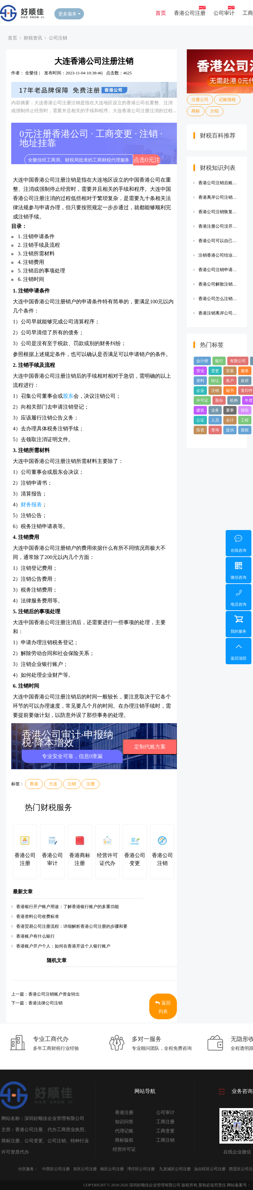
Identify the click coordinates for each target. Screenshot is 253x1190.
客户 (230, 380)
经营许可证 (124, 1149)
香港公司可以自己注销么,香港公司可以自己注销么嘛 (219, 240)
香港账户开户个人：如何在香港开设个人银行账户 (63, 946)
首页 (160, 13)
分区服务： (28, 1169)
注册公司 (200, 99)
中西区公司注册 (56, 1169)
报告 (245, 410)
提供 (230, 430)
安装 (230, 370)
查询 (215, 430)
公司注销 (58, 37)
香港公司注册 (190, 13)
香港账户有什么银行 (35, 936)
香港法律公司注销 (45, 1002)
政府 (245, 380)
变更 (215, 370)
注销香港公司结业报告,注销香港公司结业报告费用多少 (219, 255)
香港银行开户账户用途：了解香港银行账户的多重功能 (67, 906)
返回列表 (163, 1007)
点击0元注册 (146, 161)
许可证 (202, 400)
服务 (245, 370)
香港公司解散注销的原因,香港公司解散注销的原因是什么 (219, 284)
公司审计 (224, 13)
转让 (215, 380)
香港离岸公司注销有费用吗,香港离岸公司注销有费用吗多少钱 (219, 197)
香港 (34, 783)
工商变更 (165, 1130)
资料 (200, 380)
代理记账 (124, 1130)
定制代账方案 (150, 746)
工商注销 (165, 1140)
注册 (90, 783)
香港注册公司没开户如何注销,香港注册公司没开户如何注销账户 (219, 226)
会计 (230, 420)
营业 (200, 370)
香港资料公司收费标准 (37, 916)
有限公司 (238, 361)
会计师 (202, 361)
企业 (200, 390)
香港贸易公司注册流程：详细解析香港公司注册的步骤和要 (71, 926)
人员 (215, 420)
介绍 (214, 111)
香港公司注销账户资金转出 (54, 994)
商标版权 (124, 1140)
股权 (245, 430)
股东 (68, 396)
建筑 (200, 410)
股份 (219, 400)
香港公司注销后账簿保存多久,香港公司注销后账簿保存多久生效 (219, 182)
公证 (200, 420)
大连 (53, 783)
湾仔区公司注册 (141, 1169)
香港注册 (124, 1112)
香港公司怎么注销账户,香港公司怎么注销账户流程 (219, 298)
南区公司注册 (112, 1169)
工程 (245, 420)
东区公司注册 (85, 1169)
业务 (215, 410)
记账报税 (227, 99)
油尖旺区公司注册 (210, 1169)
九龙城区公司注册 (175, 1169)
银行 (219, 361)
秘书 (230, 390)
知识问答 (124, 1121)
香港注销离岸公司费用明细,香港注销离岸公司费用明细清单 (219, 313)
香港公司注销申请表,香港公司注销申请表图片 (219, 269)
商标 (195, 111)
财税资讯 (33, 37)
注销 (72, 783)
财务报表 (31, 504)
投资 (200, 430)
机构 (234, 400)
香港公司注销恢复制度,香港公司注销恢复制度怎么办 (219, 211)
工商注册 (165, 1121)
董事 (230, 410)
